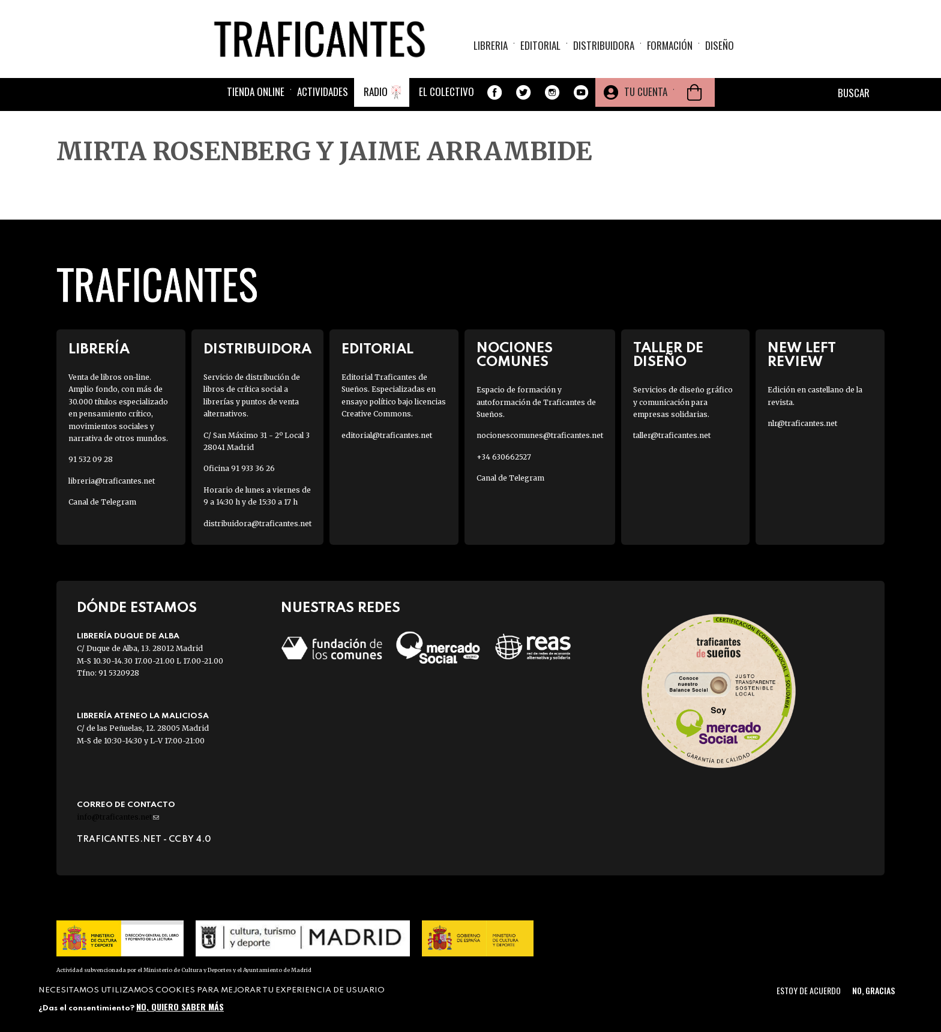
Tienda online (255, 91)
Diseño (719, 45)
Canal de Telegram (102, 501)
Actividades (322, 91)
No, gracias (873, 990)
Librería (99, 349)
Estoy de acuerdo (809, 990)
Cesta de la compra (694, 92)
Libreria (491, 45)
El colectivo (446, 91)
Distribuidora (603, 45)
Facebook (494, 92)
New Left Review (802, 355)
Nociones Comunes (515, 355)
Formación (670, 45)
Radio (376, 91)
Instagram (552, 92)
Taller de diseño (668, 355)
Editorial (540, 45)
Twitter (523, 92)
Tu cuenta (645, 91)
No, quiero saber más (180, 1006)
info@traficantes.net (118, 816)
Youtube (581, 92)
